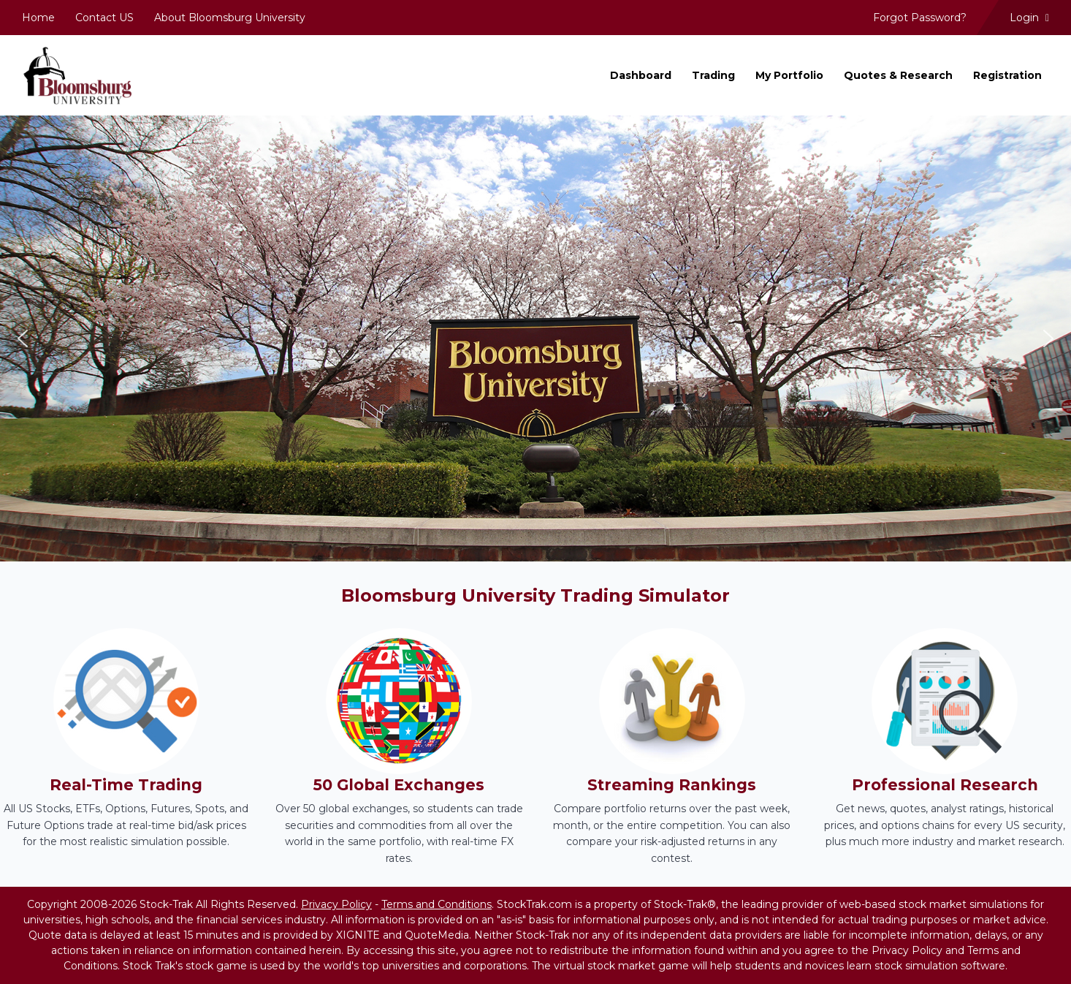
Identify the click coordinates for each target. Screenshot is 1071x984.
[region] (535, 339)
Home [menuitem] (38, 17)
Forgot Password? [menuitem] (920, 17)
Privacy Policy (336, 904)
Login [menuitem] (1029, 17)
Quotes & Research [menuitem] (898, 75)
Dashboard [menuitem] (640, 75)
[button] (22, 338)
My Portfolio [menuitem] (789, 75)
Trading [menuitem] (713, 75)
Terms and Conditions (436, 904)
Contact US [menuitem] (104, 17)
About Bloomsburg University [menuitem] (229, 17)
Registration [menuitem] (1007, 75)
